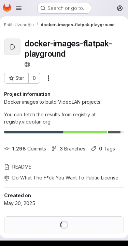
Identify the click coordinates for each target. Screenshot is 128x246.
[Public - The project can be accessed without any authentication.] (27, 64)
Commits (25, 148)
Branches (68, 148)
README (17, 167)
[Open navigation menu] (18, 8)
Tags (103, 148)
